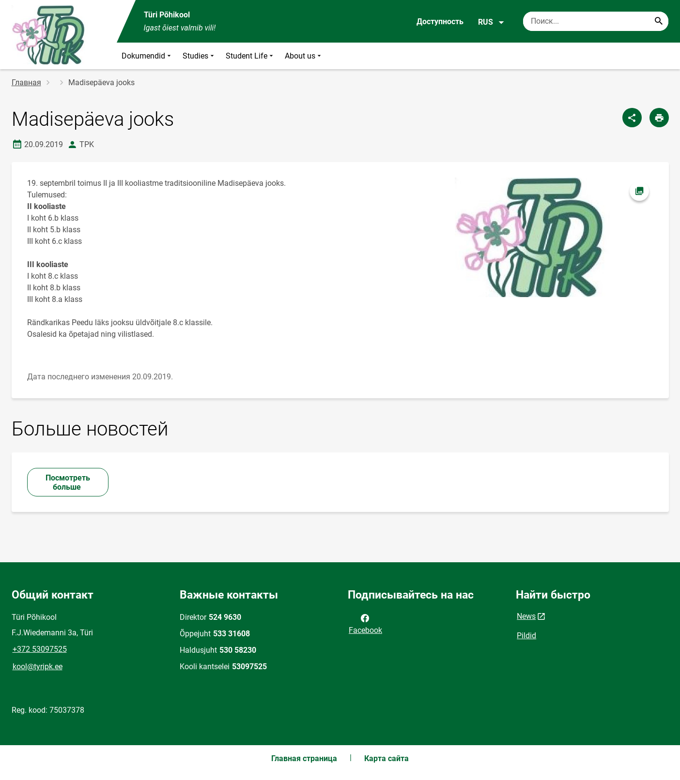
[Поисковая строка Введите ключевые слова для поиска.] (595, 21)
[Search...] (658, 21)
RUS (491, 22)
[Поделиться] (632, 117)
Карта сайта (386, 758)
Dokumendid (147, 55)
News (526, 616)
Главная (26, 82)
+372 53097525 (40, 649)
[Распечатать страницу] (659, 117)
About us (304, 55)
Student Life (250, 55)
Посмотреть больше (68, 482)
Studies (199, 55)
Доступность (440, 21)
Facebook (365, 623)
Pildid (526, 635)
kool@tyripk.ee (37, 666)
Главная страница (304, 758)
